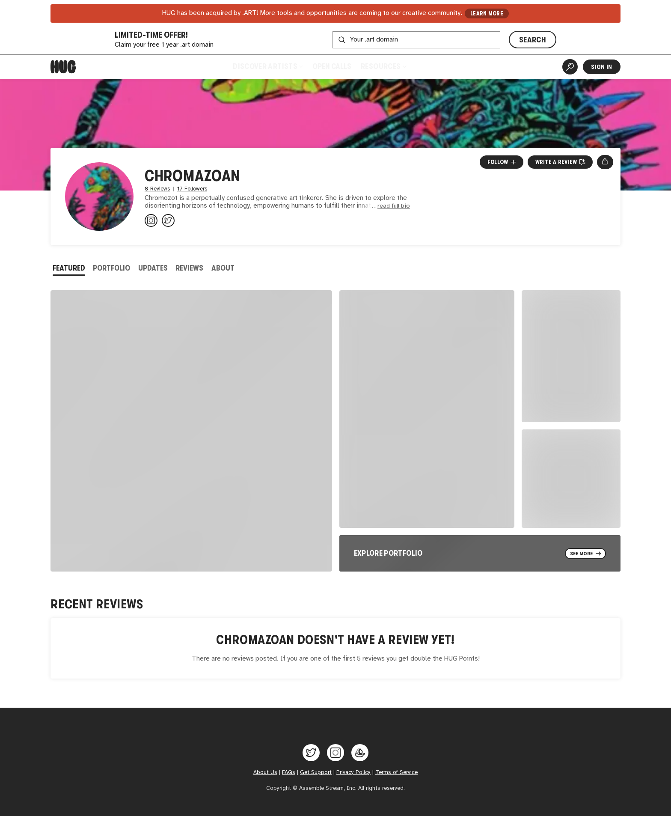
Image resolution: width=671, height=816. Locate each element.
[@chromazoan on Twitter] (168, 220)
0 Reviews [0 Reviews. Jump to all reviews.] (157, 189)
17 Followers (192, 189)
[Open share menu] (605, 162)
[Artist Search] (570, 66)
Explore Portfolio (388, 553)
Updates (153, 268)
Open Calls (331, 66)
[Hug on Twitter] (311, 752)
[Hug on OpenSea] (359, 752)
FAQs (288, 772)
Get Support (316, 772)
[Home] (63, 67)
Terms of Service (396, 772)
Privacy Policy (353, 772)
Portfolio (111, 268)
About (223, 268)
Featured (69, 268)
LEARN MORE (486, 13)
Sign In (601, 66)
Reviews (189, 268)
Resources (383, 66)
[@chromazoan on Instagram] (151, 220)
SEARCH (532, 40)
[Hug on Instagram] (335, 752)
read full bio (393, 206)
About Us (265, 772)
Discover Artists (268, 66)
